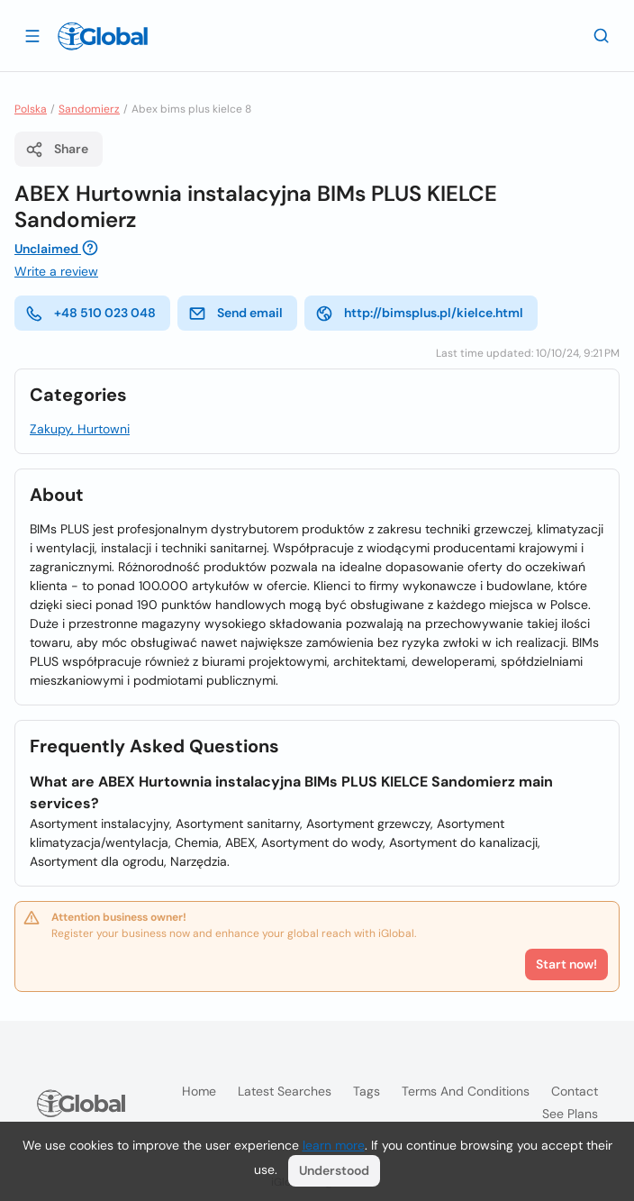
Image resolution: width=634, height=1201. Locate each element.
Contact (574, 1091)
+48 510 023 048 (90, 314)
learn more (334, 1145)
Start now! (566, 964)
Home (199, 1091)
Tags (366, 1091)
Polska (30, 109)
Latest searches (284, 1091)
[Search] (602, 35)
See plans (570, 1113)
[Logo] (103, 36)
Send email (235, 314)
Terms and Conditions (466, 1091)
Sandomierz (89, 109)
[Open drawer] (32, 35)
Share (56, 150)
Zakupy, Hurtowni (80, 429)
